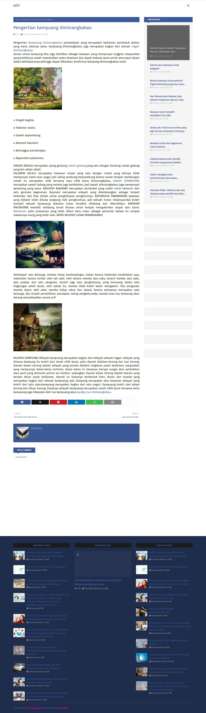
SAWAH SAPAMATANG (126, 181)
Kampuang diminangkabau (45, 42)
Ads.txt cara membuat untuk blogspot (164, 67)
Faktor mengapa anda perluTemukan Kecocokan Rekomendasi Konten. (163, 176)
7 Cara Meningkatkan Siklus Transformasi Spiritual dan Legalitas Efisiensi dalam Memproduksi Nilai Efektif (48, 633)
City (17, 34)
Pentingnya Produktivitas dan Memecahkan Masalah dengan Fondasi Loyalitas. (46, 651)
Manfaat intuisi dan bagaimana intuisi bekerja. (166, 145)
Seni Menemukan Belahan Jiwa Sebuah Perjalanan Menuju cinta (167, 98)
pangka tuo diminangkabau (94, 392)
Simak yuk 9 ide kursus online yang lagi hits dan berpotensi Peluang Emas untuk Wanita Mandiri (168, 129)
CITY (16, 5)
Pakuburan (19, 211)
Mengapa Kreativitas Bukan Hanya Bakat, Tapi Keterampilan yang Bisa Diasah (48, 695)
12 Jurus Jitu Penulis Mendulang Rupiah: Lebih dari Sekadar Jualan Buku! (47, 582)
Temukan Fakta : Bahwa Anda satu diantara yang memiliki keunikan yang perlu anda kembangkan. (167, 192)
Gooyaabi (63, 708)
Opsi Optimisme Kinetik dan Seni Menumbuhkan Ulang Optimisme (43, 666)
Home (18, 20)
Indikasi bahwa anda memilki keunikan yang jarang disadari (165, 160)
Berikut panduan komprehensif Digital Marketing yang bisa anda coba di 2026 (167, 82)
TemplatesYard (37, 708)
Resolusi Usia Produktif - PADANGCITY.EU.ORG (163, 114)
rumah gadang (77, 165)
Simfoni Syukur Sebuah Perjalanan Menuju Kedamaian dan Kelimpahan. (168, 50)
